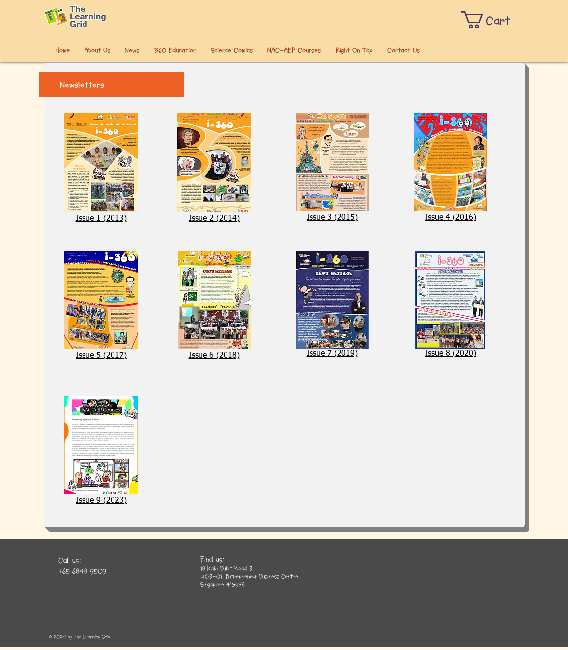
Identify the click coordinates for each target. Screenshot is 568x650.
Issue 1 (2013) (101, 219)
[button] (493, 19)
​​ (332, 354)
